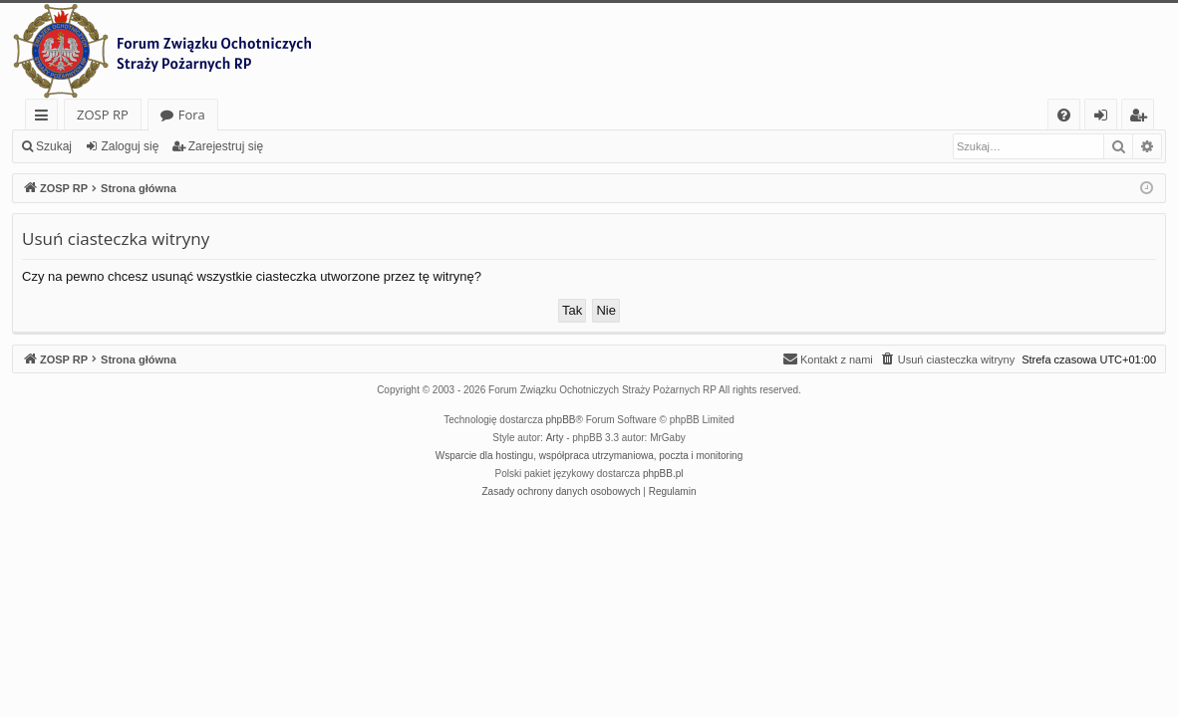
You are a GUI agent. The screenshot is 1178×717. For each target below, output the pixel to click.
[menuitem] (1063, 115)
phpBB (561, 419)
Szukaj (54, 146)
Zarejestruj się (225, 146)
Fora (191, 114)
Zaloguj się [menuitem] (1104, 118)
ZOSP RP (103, 114)
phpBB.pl (663, 473)
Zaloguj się (129, 146)
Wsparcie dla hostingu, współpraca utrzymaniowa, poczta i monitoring (589, 455)
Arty (555, 437)
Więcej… (45, 118)
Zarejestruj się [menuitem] (1143, 118)
